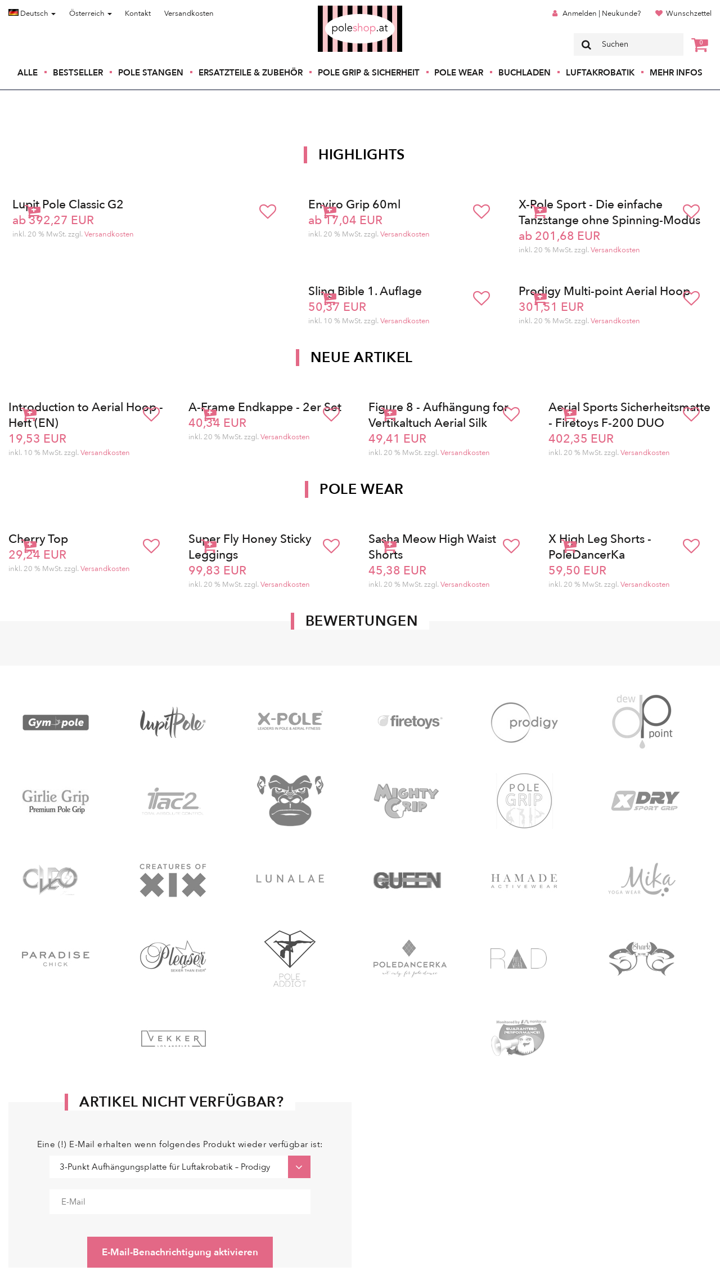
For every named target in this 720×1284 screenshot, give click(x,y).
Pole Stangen (150, 72)
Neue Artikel (361, 357)
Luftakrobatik (600, 72)
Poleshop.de (333, 9)
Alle (27, 72)
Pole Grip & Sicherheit (369, 72)
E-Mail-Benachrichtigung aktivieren (180, 1252)
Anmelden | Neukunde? (601, 13)
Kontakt (138, 13)
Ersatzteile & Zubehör (251, 72)
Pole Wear (458, 72)
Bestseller (78, 72)
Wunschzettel (689, 13)
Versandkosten (189, 13)
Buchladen (524, 72)
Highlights (361, 154)
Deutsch (32, 13)
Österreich (90, 13)
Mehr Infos (676, 72)
